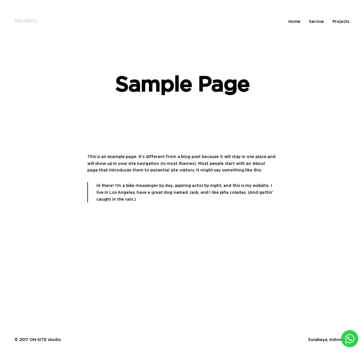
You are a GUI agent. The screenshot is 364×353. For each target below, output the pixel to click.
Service (316, 21)
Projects (340, 21)
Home (294, 21)
